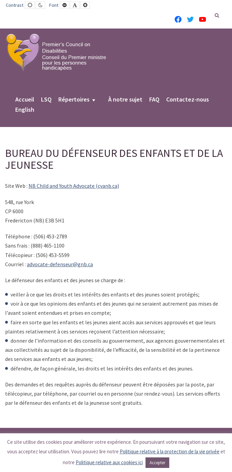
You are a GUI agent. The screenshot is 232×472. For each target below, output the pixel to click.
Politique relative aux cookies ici (109, 462)
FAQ (154, 99)
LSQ (46, 99)
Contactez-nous (187, 99)
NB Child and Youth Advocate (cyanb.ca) (73, 185)
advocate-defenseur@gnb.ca (60, 264)
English (24, 110)
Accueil (24, 99)
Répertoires (74, 99)
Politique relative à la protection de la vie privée (169, 451)
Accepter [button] (157, 463)
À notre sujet (125, 99)
